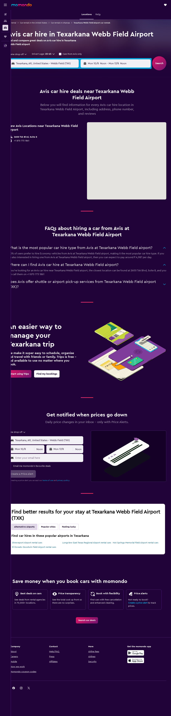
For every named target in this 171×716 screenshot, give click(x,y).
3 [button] (42, 100)
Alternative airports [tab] (32, 529)
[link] (27, 376)
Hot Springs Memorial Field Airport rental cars (138, 545)
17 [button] (42, 115)
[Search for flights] (5, 14)
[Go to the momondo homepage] (21, 4)
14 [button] (73, 108)
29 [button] (80, 123)
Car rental (20, 23)
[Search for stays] (5, 21)
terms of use (55, 482)
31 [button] (42, 130)
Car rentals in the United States (41, 23)
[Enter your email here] (54, 460)
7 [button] (72, 100)
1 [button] (80, 92)
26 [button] (57, 123)
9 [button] (35, 108)
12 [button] (58, 108)
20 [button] (65, 115)
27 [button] (65, 123)
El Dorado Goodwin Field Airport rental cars (42, 552)
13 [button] (65, 108)
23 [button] (35, 123)
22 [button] (80, 115)
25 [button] (50, 123)
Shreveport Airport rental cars (35, 545)
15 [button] (80, 108)
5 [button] (57, 100)
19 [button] (58, 115)
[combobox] (25, 54)
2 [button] (35, 100)
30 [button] (35, 130)
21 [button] (73, 115)
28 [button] (72, 123)
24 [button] (42, 123)
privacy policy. (71, 482)
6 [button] (65, 100)
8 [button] (80, 100)
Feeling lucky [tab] (77, 529)
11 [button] (50, 108)
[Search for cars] (5, 28)
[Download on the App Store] (139, 675)
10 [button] (42, 108)
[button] (5, 4)
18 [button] (50, 115)
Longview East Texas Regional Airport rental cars (90, 546)
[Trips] (5, 36)
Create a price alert (139, 614)
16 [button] (35, 115)
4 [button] (50, 100)
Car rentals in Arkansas (68, 23)
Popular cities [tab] (56, 529)
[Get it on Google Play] (139, 667)
